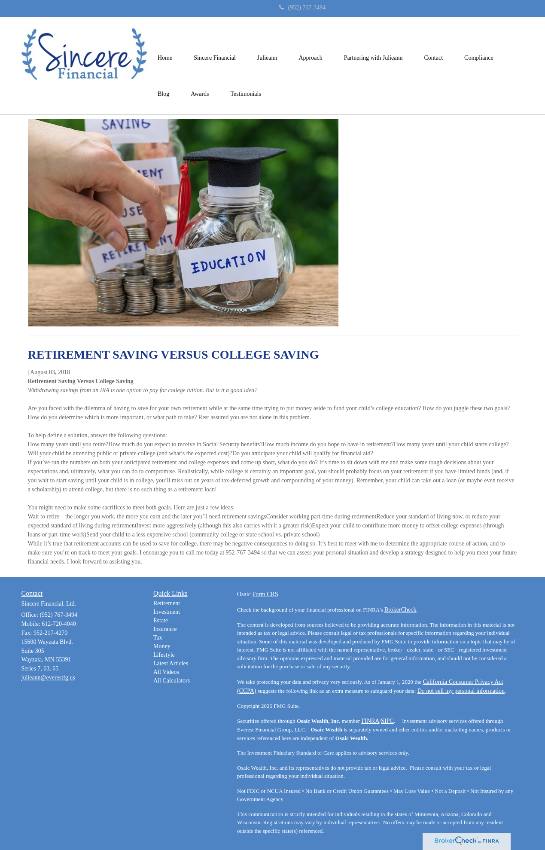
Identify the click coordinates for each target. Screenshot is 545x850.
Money (162, 646)
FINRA (370, 721)
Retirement (166, 603)
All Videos (166, 672)
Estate (160, 620)
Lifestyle (164, 655)
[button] (215, 48)
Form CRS (265, 594)
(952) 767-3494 (302, 7)
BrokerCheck (400, 609)
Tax (157, 637)
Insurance (165, 629)
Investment (166, 612)
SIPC (387, 721)
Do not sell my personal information (461, 691)
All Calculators (171, 680)
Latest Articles (170, 663)
